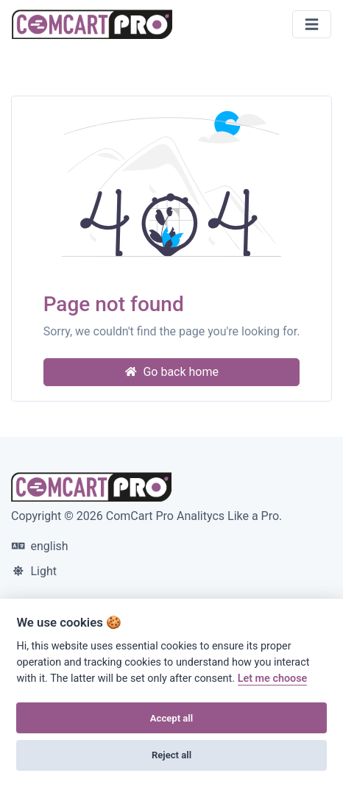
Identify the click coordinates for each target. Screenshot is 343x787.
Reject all (171, 755)
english (40, 546)
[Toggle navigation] (311, 24)
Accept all (171, 718)
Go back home (171, 372)
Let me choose (273, 678)
